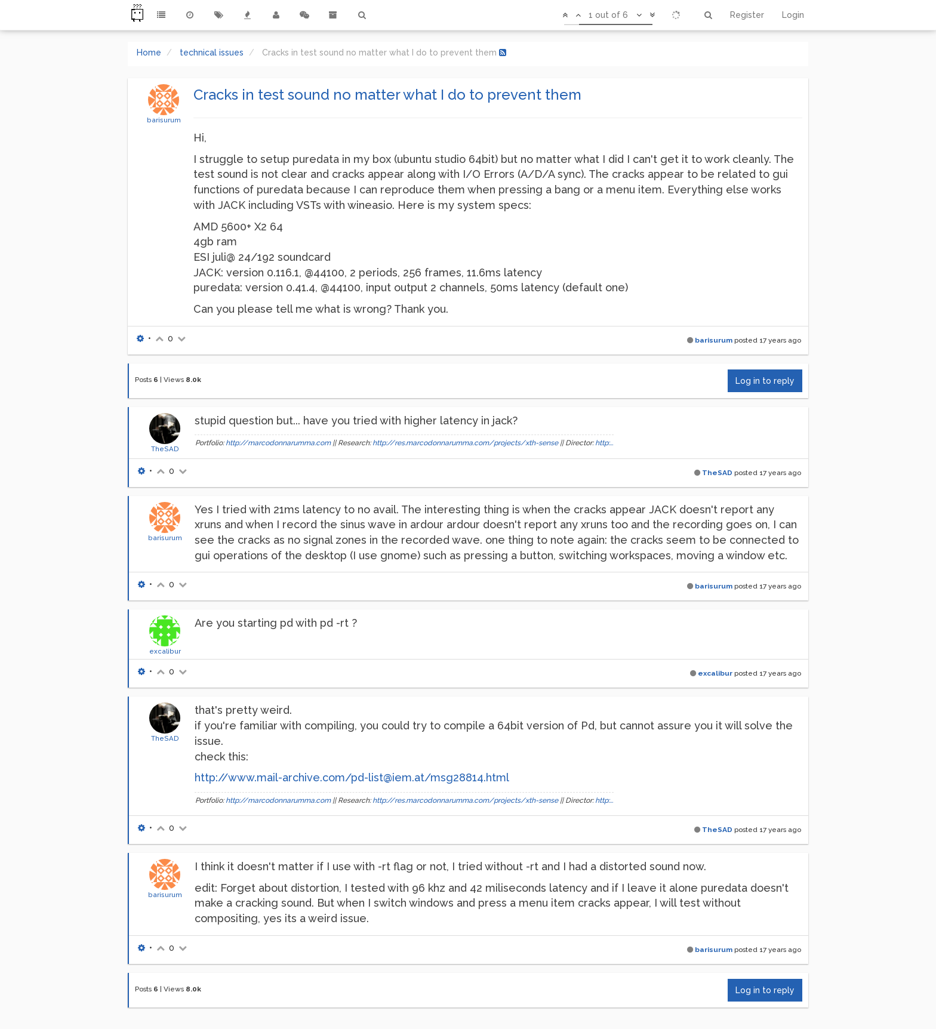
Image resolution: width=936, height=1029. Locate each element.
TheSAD (165, 449)
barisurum (164, 120)
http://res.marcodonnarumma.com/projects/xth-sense (465, 443)
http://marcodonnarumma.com (278, 443)
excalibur (165, 651)
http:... (604, 443)
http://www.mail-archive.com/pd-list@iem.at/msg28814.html (352, 777)
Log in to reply (765, 381)
